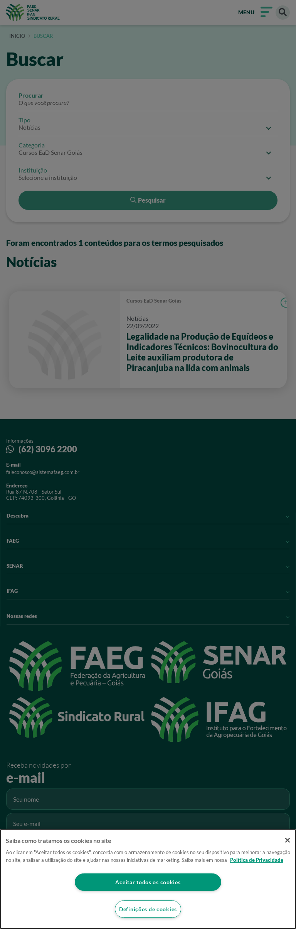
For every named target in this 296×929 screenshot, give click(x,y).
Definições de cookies (148, 909)
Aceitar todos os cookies (147, 882)
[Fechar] (287, 840)
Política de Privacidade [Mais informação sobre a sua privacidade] (256, 860)
